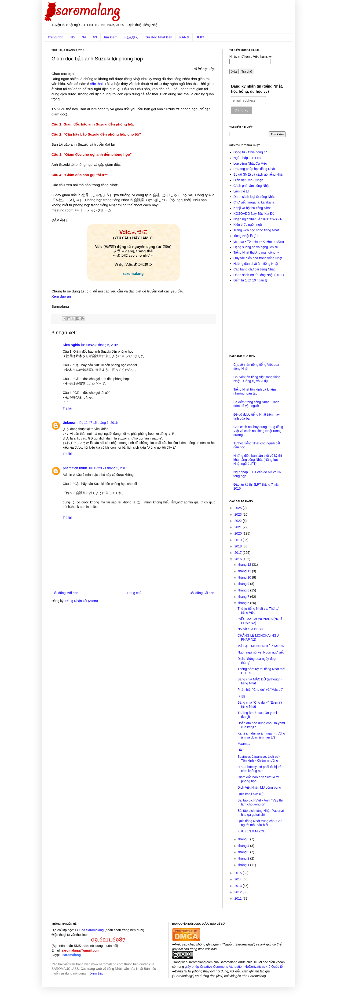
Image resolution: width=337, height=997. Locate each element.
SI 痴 (241, 696)
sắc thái (96, 84)
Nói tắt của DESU (250, 629)
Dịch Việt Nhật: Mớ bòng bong (259, 787)
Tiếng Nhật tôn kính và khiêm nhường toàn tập (255, 391)
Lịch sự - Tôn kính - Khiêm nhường (259, 241)
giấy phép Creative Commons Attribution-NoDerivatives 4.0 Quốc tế (234, 966)
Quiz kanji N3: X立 (251, 794)
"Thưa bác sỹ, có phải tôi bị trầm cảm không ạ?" (261, 769)
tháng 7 (244, 596)
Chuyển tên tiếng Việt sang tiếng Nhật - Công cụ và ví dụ (257, 379)
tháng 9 (244, 584)
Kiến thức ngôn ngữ (248, 224)
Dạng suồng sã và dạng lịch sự (256, 247)
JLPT (200, 37)
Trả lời (67, 408)
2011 (238, 898)
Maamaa (244, 744)
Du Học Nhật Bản (159, 37)
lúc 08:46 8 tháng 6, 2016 (99, 345)
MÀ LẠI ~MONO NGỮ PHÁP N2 (261, 646)
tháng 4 (244, 846)
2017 (238, 552)
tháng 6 (244, 603)
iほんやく (132, 37)
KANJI (184, 37)
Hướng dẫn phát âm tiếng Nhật (256, 264)
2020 (238, 533)
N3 (95, 37)
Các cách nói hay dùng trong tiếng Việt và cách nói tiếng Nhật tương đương (258, 431)
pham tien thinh (75, 468)
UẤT (241, 750)
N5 (72, 37)
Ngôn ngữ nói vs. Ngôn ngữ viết (261, 652)
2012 (238, 892)
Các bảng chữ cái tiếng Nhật (254, 269)
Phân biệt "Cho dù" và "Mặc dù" (260, 689)
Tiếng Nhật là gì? (246, 236)
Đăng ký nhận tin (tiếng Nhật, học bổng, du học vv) (257, 88)
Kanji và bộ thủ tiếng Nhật (252, 208)
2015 (238, 873)
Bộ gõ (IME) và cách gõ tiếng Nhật (258, 174)
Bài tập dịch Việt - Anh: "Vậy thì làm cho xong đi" (260, 802)
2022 (238, 521)
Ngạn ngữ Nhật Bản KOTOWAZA (258, 219)
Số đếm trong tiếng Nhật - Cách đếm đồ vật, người (256, 404)
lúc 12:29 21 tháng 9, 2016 (107, 468)
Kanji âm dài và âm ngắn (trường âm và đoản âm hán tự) (261, 735)
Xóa (234, 71)
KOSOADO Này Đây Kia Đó (254, 213)
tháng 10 (245, 577)
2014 (238, 879)
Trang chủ (55, 37)
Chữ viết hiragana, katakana (254, 202)
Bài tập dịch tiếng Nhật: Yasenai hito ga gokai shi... (261, 812)
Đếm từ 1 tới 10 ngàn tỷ (250, 280)
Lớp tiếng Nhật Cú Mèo (250, 163)
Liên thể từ (241, 191)
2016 (238, 559)
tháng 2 (244, 858)
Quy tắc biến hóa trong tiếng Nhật (258, 258)
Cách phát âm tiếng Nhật (252, 186)
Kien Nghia (71, 345)
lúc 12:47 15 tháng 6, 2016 (98, 423)
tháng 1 (244, 865)
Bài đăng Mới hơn (65, 593)
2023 (238, 514)
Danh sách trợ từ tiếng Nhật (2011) (259, 275)
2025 (238, 508)
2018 (238, 546)
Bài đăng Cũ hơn (202, 593)
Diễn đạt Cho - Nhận (248, 180)
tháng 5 (244, 839)
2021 (238, 527)
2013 (238, 886)
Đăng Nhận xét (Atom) (81, 601)
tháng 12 (245, 564)
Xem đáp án (61, 296)
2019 (238, 540)
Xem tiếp (96, 973)
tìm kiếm (110, 37)
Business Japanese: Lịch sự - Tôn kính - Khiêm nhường (259, 758)
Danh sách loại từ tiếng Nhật (254, 197)
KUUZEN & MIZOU (252, 831)
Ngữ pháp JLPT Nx (247, 158)
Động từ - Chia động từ (250, 152)
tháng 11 (245, 571)
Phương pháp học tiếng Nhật (254, 169)
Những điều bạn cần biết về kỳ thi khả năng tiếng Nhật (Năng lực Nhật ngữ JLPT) (258, 459)
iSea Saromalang (91, 930)
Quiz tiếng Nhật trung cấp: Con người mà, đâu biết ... (260, 823)
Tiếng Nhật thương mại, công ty (256, 252)
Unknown (70, 423)
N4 (84, 37)
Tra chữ (247, 71)
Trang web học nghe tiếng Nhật (256, 230)
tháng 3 (244, 852)
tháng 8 (244, 590)
